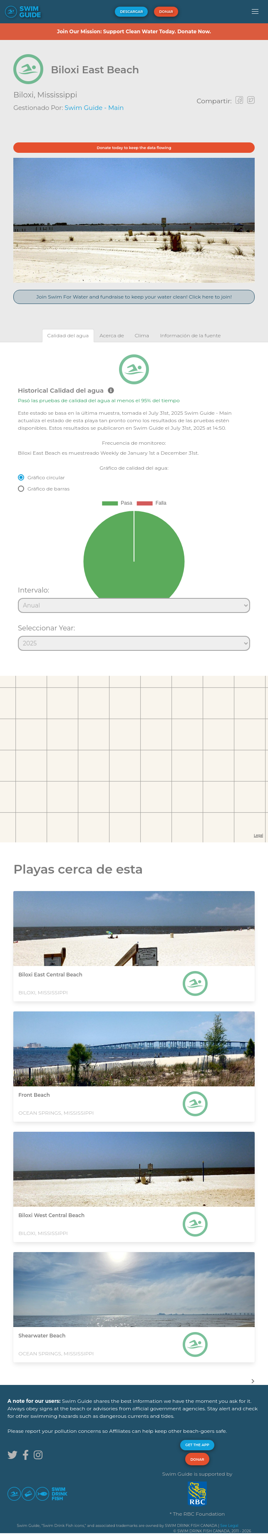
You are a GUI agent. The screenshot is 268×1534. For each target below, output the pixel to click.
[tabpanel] (134, 498)
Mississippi (57, 95)
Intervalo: (33, 590)
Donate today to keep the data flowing (134, 147)
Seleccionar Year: (46, 628)
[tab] (68, 335)
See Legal (229, 1525)
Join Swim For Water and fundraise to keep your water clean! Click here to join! (134, 297)
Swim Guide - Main (94, 108)
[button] (255, 11)
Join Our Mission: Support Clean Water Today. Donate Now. (134, 31)
